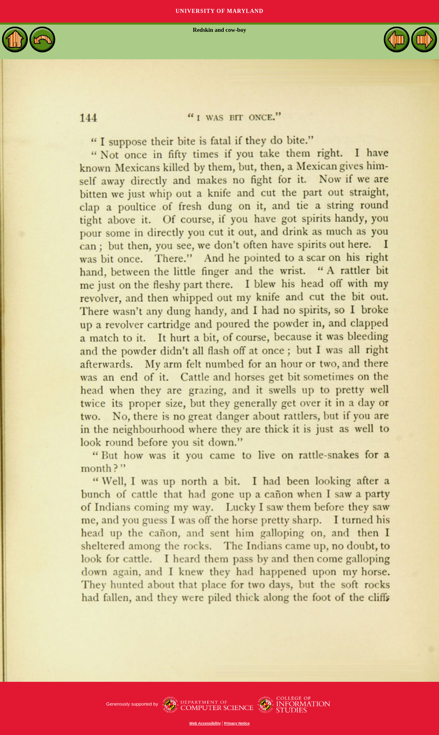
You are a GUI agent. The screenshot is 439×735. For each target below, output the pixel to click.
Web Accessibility (205, 723)
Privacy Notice (237, 723)
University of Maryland (219, 11)
